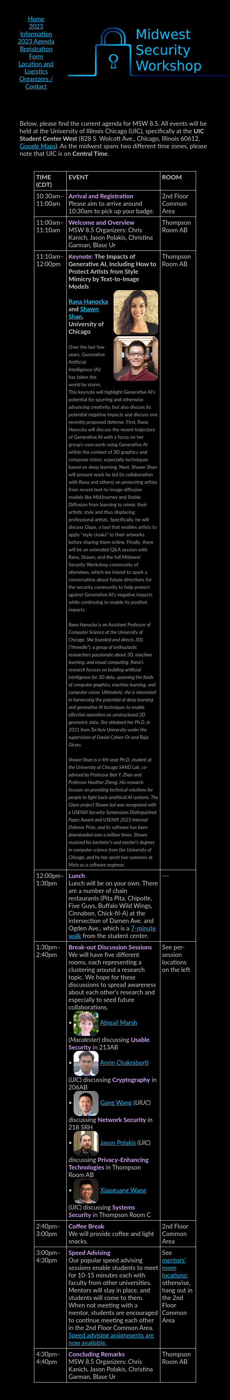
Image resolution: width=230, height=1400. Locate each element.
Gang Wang (116, 1102)
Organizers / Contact (36, 82)
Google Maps (37, 146)
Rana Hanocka (88, 301)
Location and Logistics (36, 67)
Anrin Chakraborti (124, 1062)
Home (36, 19)
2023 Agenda (36, 41)
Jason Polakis (118, 1142)
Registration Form (36, 52)
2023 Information (36, 30)
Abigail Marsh (118, 1022)
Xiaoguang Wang (123, 1190)
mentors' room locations (174, 1267)
